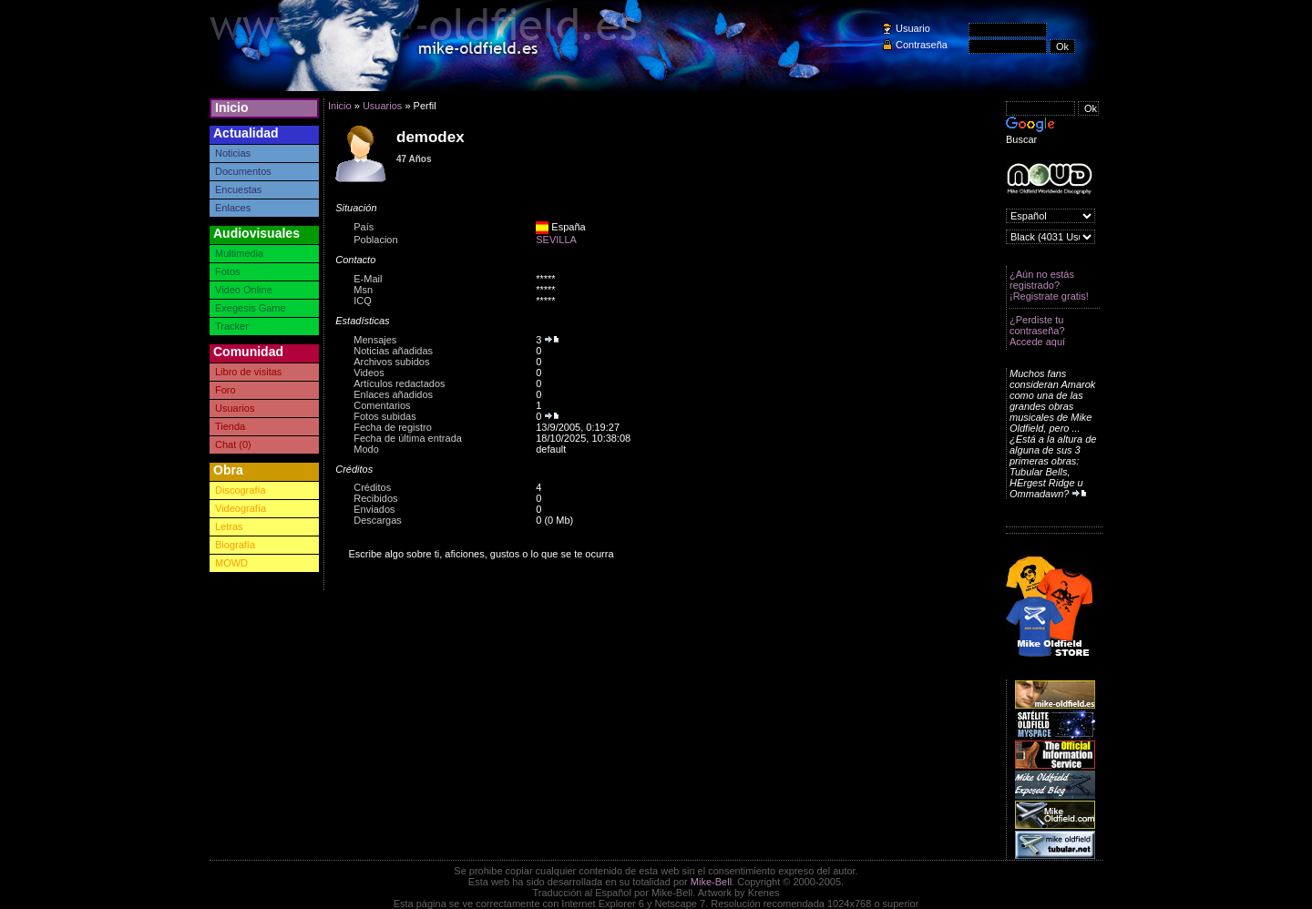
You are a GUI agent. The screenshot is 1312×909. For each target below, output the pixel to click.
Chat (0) (233, 444)
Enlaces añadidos (393, 394)
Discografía (240, 490)
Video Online (243, 289)
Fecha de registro (393, 427)
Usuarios (234, 408)
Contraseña (922, 44)
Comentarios (382, 405)
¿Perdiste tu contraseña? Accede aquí (1037, 330)
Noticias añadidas (393, 350)
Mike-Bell (711, 881)
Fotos (228, 271)
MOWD (231, 562)
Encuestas (238, 189)
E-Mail (368, 278)
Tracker (232, 326)
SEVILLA (556, 239)
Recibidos (375, 498)
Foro (225, 389)
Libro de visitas (248, 371)
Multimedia (239, 253)
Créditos (372, 487)
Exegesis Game (250, 307)
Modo (366, 449)
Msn (363, 289)
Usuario (913, 28)
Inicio (232, 107)
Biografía (235, 544)
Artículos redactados (399, 383)
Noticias (233, 153)
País (364, 226)
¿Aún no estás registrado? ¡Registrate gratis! (1049, 285)
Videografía (240, 508)
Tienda (230, 426)
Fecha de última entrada (408, 438)
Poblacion (375, 239)
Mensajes (375, 339)
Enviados (374, 509)
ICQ (363, 300)
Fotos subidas (384, 416)
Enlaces (233, 207)
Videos (369, 372)
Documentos (243, 171)
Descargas (378, 520)
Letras (229, 526)
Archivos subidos (391, 361)
